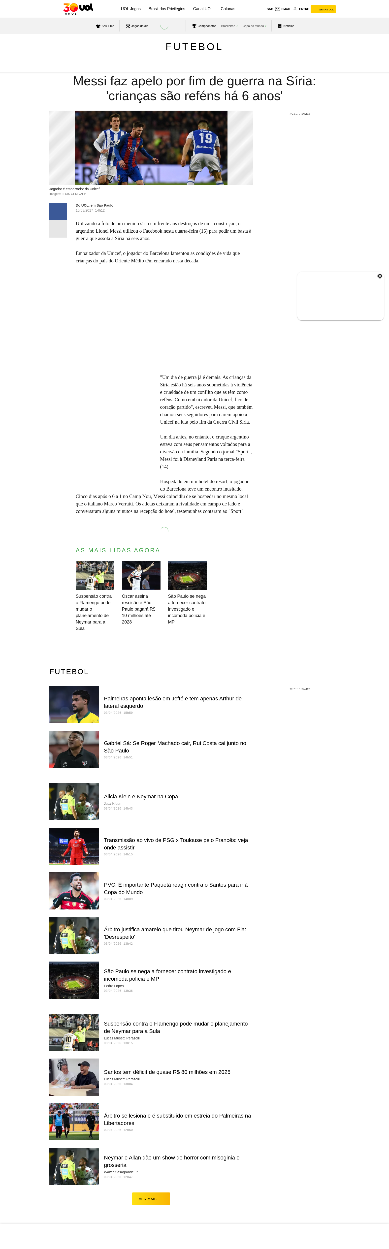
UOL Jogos (131, 9)
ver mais (151, 1199)
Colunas (228, 9)
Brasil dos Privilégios (167, 9)
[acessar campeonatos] (203, 26)
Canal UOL (203, 9)
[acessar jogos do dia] (136, 26)
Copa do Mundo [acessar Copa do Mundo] (253, 26)
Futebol (194, 46)
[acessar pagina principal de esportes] (285, 26)
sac (270, 9)
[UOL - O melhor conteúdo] (78, 9)
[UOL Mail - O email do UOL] (283, 9)
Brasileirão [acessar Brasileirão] (228, 26)
